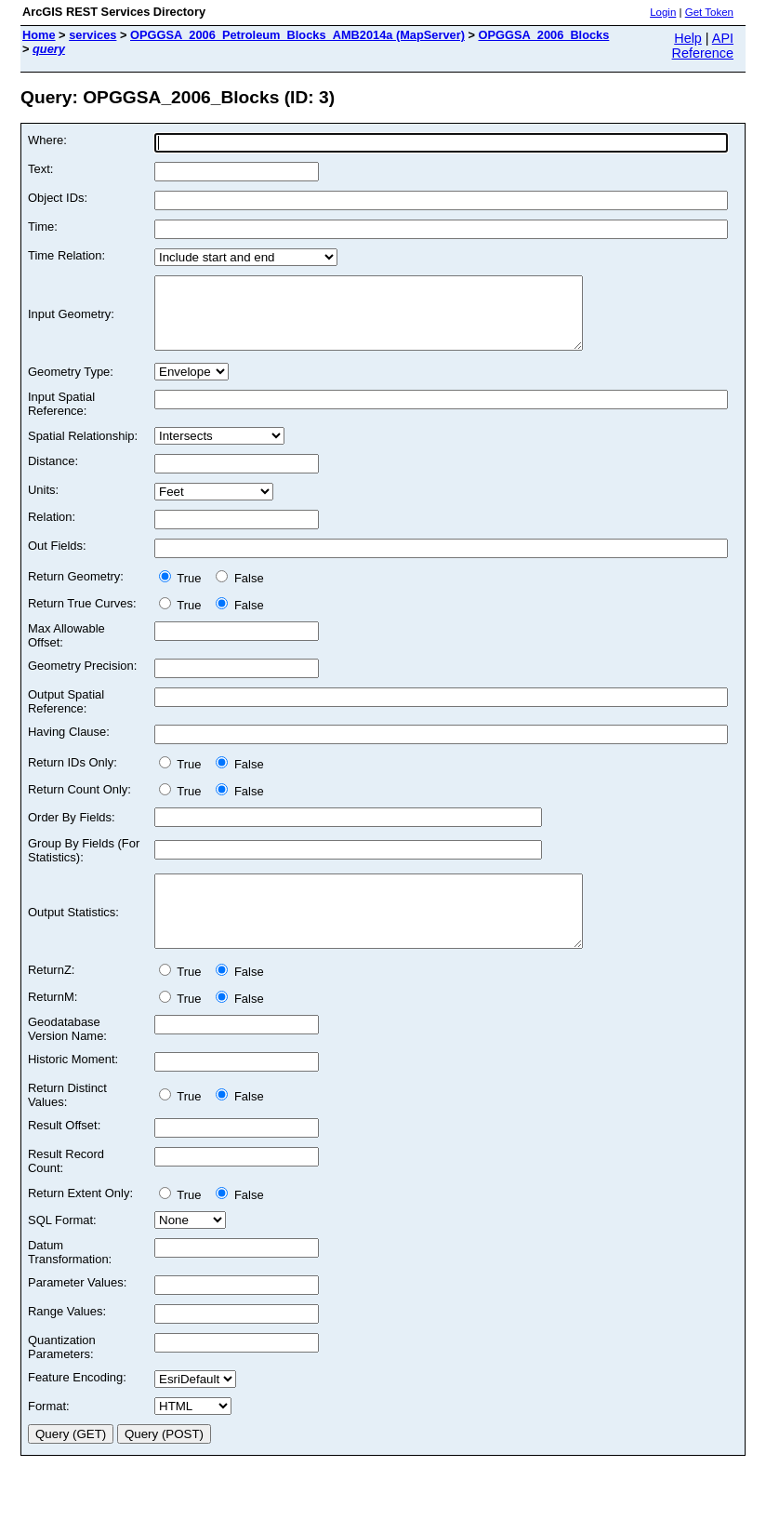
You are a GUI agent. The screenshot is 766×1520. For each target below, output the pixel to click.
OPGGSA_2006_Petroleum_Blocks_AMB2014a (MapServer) (297, 35)
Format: (49, 1434)
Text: (40, 169)
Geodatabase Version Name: (67, 1057)
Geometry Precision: (82, 680)
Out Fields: (57, 560)
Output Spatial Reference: (66, 715)
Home (39, 35)
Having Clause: (69, 746)
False (239, 592)
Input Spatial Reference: (61, 418)
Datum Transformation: (70, 1280)
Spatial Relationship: (83, 450)
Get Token (709, 12)
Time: (43, 226)
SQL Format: (62, 1248)
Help (688, 38)
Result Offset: (64, 1153)
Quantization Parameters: (62, 1375)
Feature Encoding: (77, 1405)
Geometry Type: (70, 386)
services (92, 35)
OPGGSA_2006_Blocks (544, 35)
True (183, 592)
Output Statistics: (73, 933)
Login (663, 12)
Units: (43, 504)
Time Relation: (66, 255)
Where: (47, 140)
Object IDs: (57, 198)
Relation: (51, 531)
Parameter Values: (77, 1310)
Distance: (53, 475)
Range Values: (67, 1339)
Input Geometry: (71, 321)
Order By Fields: (71, 831)
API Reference (702, 45)
